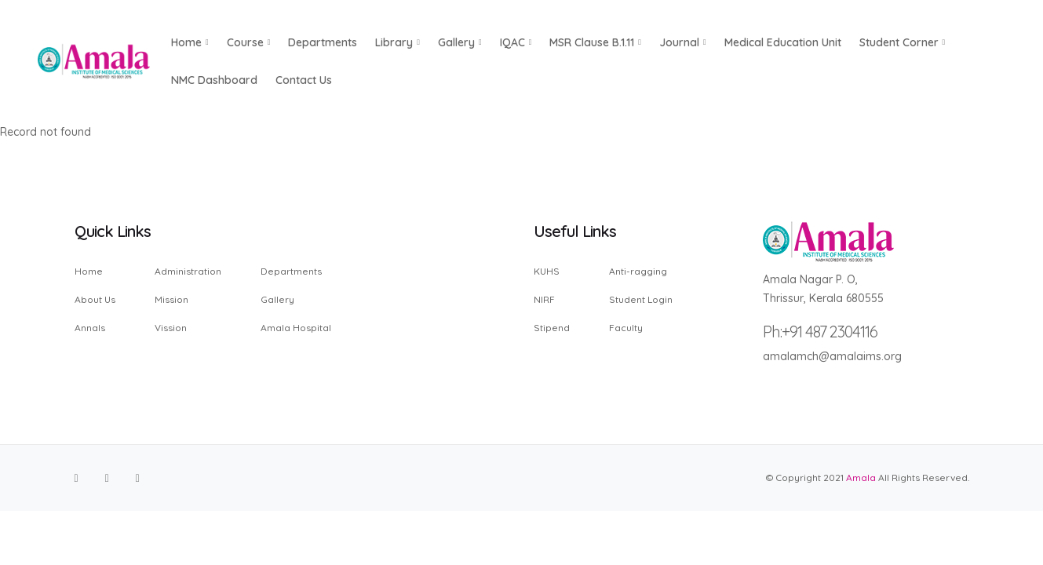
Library (397, 42)
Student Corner (902, 42)
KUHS (547, 272)
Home (89, 272)
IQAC (516, 42)
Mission (171, 299)
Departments (322, 42)
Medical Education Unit (782, 42)
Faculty (626, 327)
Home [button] (190, 42)
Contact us (303, 80)
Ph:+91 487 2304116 (820, 331)
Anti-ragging (638, 272)
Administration (188, 272)
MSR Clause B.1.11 (595, 42)
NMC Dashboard (214, 80)
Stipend (552, 327)
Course (249, 42)
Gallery (460, 42)
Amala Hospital (296, 327)
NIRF (544, 299)
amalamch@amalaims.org (832, 356)
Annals (90, 327)
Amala (861, 477)
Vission (171, 327)
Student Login (641, 299)
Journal (682, 42)
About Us (95, 299)
